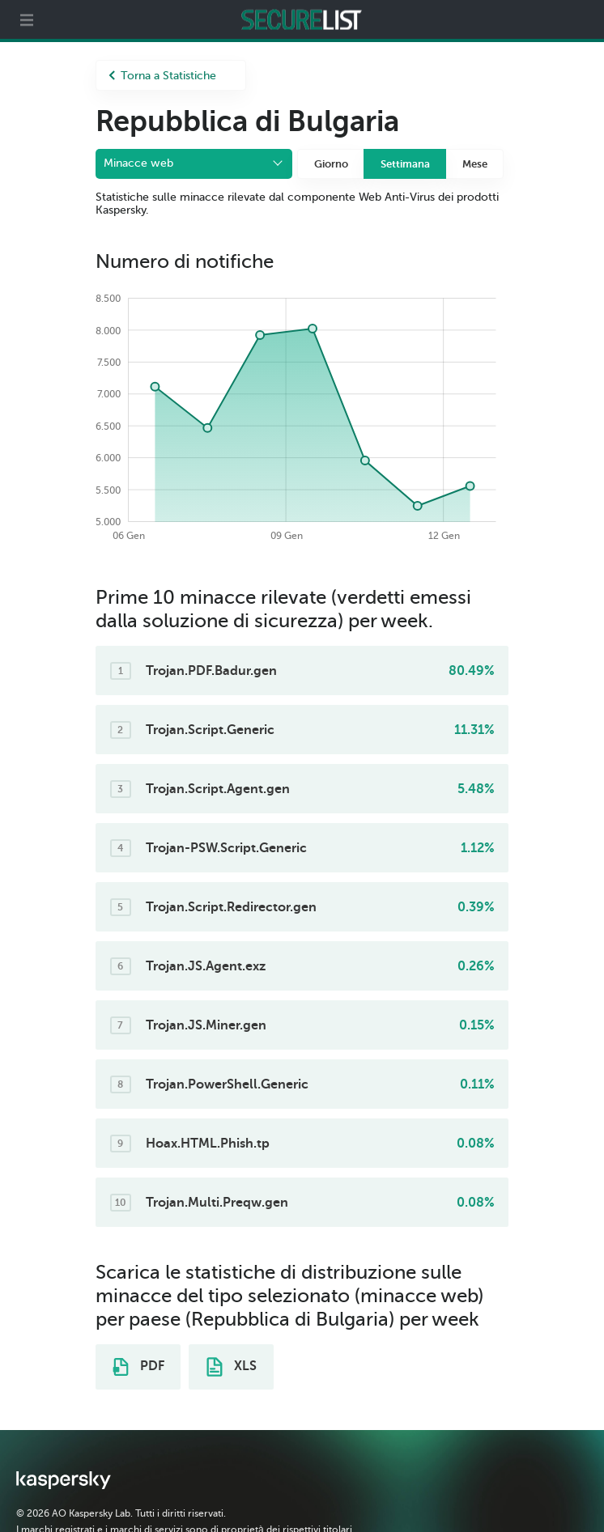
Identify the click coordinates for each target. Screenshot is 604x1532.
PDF (138, 1367)
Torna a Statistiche (162, 76)
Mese (474, 164)
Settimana (405, 164)
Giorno (331, 164)
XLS (231, 1367)
